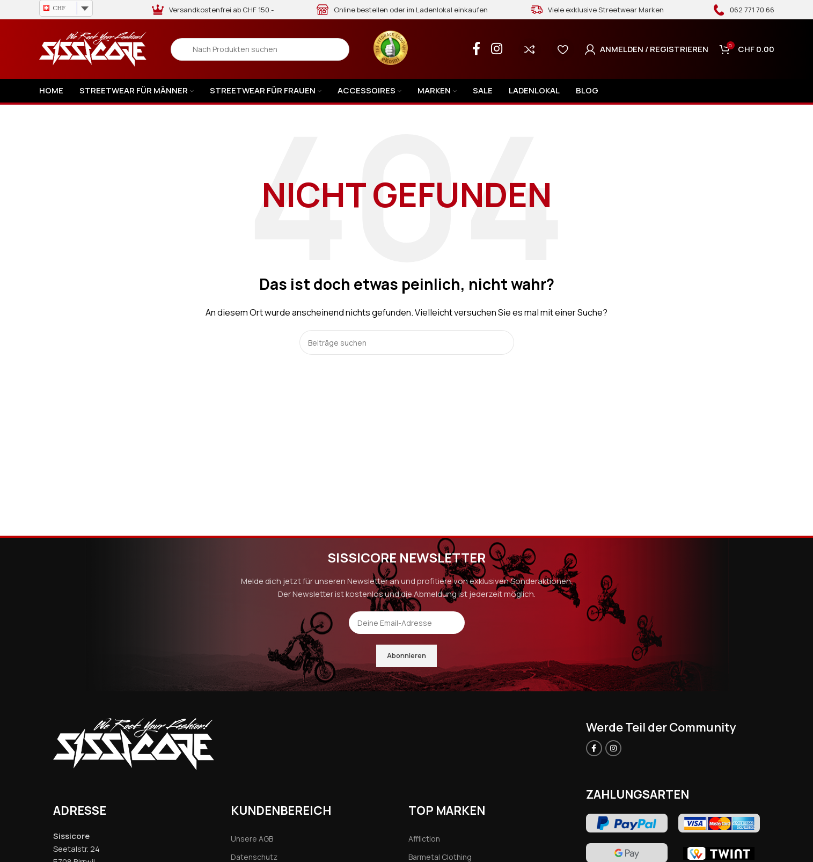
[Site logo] (93, 48)
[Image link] (133, 743)
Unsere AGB (252, 839)
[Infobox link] (743, 10)
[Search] (260, 49)
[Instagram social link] (497, 49)
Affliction (424, 839)
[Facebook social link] (476, 49)
